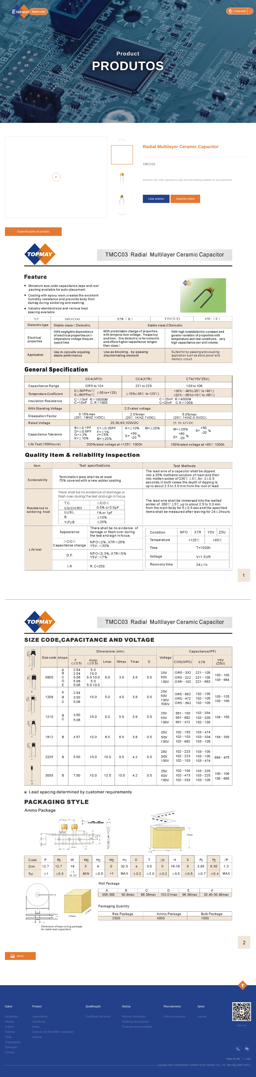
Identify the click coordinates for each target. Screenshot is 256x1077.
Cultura (9, 1026)
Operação (11, 1047)
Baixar (20, 956)
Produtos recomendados (137, 1026)
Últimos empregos (175, 1016)
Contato (10, 1052)
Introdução (11, 1016)
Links (248, 1058)
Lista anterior (156, 198)
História (9, 1021)
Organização (13, 1042)
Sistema (10, 1031)
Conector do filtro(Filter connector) (53, 1031)
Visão (8, 1037)
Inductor (37, 1037)
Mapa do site (233, 1058)
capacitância (40, 1016)
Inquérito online (185, 198)
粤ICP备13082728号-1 (239, 1065)
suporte (202, 1016)
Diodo (35, 1026)
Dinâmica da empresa (135, 1021)
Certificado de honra (98, 1016)
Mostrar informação (134, 1016)
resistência (38, 1021)
